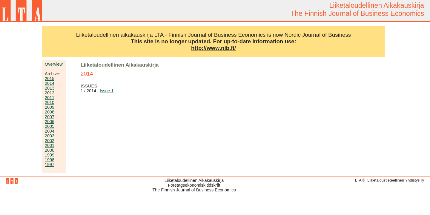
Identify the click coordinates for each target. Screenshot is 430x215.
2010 (49, 102)
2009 (49, 107)
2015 (49, 78)
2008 (49, 112)
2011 (49, 97)
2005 (49, 126)
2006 (49, 121)
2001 (49, 145)
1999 (49, 155)
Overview (54, 64)
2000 (49, 150)
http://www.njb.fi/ (213, 48)
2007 (49, 116)
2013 (49, 88)
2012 (49, 92)
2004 (49, 131)
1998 (49, 159)
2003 (49, 135)
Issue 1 (106, 90)
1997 (49, 164)
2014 (49, 83)
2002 (49, 140)
